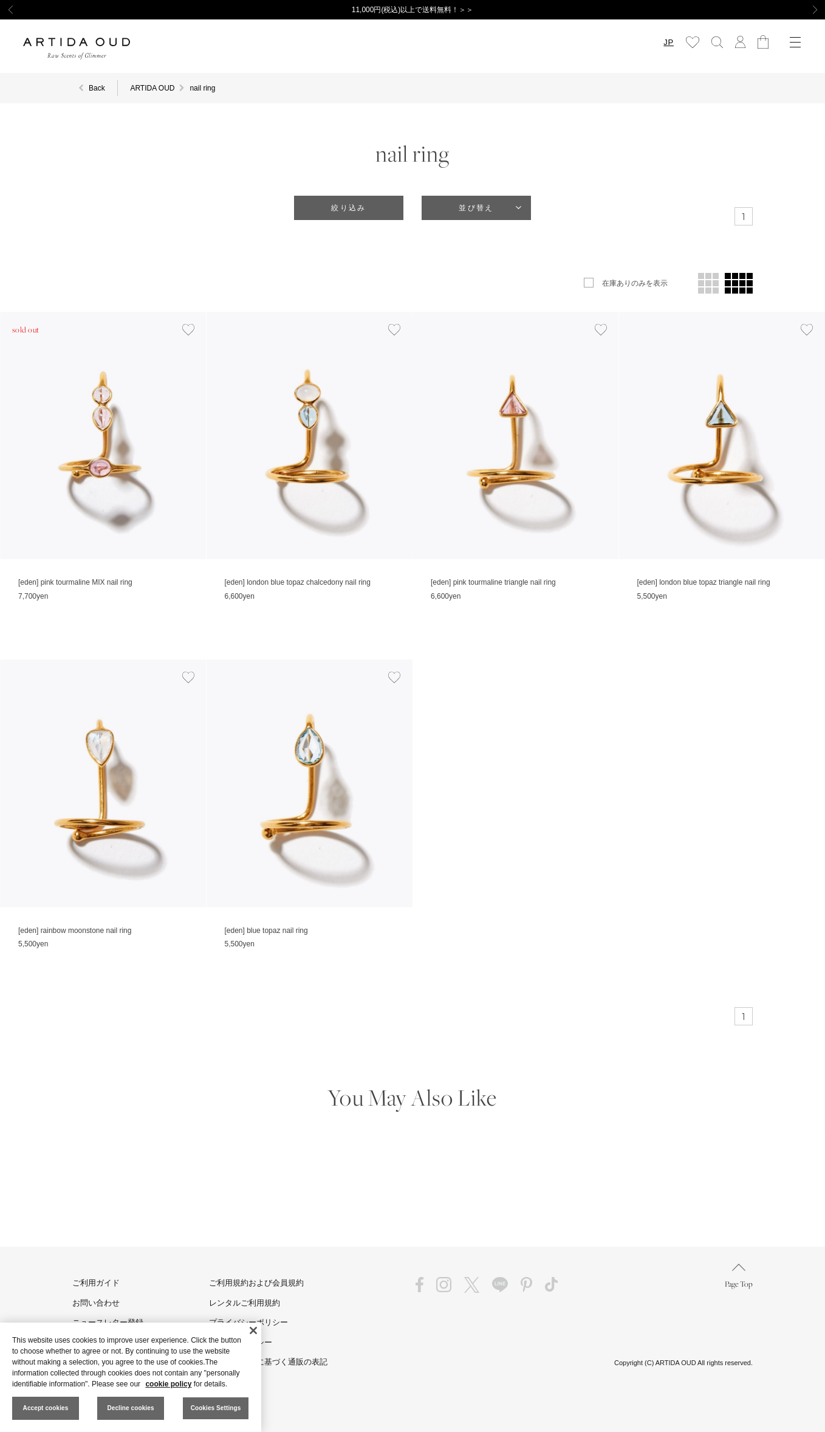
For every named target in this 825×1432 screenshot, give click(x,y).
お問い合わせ (96, 1302)
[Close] (253, 1330)
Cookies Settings (216, 1408)
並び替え (476, 208)
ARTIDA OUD (152, 88)
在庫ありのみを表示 (635, 283)
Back (97, 88)
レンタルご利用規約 (244, 1302)
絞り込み (348, 208)
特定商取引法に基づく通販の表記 (268, 1361)
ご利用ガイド (96, 1282)
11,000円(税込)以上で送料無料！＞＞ (413, 9)
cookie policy (168, 1384)
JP (668, 42)
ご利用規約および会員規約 (256, 1282)
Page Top (739, 1276)
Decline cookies (130, 1408)
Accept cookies (46, 1408)
